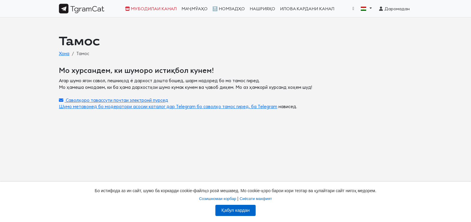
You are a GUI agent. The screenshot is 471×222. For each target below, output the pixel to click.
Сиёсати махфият (256, 198)
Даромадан (394, 9)
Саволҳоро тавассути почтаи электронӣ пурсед (113, 100)
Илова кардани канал (307, 9)
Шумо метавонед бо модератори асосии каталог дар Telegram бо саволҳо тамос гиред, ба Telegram (168, 107)
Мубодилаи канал (151, 9)
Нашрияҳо (262, 9)
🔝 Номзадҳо (228, 9)
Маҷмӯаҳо (194, 9)
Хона (64, 54)
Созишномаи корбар (217, 198)
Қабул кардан (235, 210)
